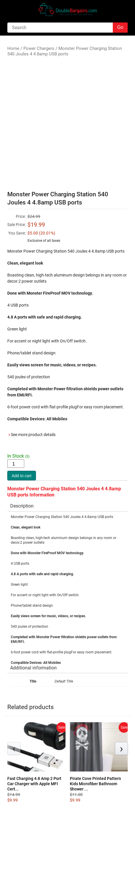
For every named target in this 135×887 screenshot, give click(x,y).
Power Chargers (38, 48)
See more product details (33, 434)
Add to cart (22, 475)
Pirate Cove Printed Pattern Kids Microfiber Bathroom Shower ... (95, 783)
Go (120, 27)
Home (13, 48)
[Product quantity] (15, 463)
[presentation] (13, 748)
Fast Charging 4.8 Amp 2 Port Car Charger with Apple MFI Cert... (34, 783)
